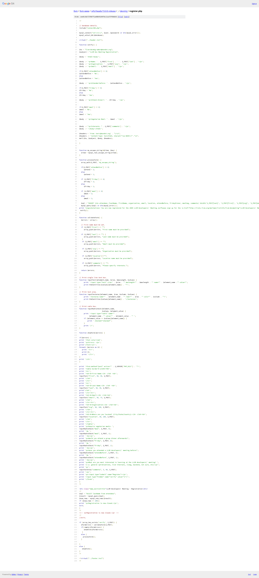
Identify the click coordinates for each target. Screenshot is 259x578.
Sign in (254, 4)
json (255, 574)
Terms (26, 574)
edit (127, 17)
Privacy (20, 574)
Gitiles (14, 574)
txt (249, 574)
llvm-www (84, 11)
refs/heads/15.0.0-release (103, 11)
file (120, 17)
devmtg (124, 11)
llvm (76, 11)
